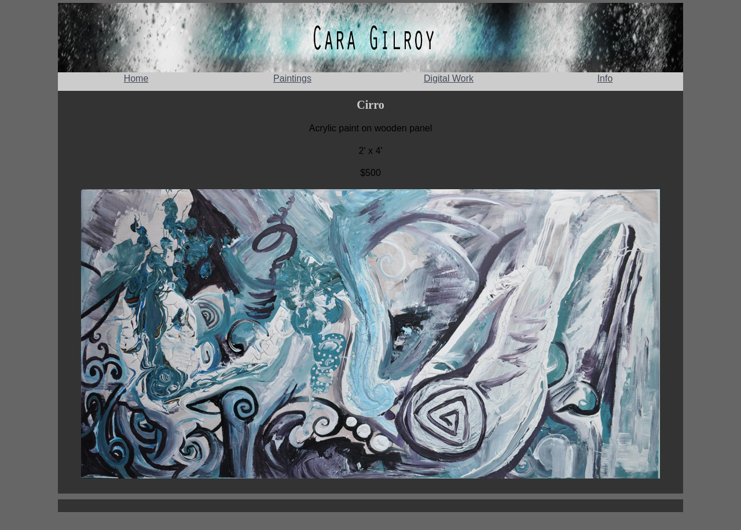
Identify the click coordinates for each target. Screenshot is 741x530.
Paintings (292, 78)
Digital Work (449, 78)
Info (605, 78)
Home (136, 78)
